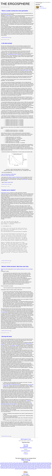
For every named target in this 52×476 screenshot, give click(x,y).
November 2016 (20, 467)
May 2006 (1, 464)
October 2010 (48, 465)
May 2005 (6, 463)
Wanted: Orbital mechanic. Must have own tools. (15, 266)
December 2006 (29, 464)
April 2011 (23, 466)
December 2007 (49, 464)
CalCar (30, 70)
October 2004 (29, 462)
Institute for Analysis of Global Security (15, 177)
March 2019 (25, 468)
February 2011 (15, 466)
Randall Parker (24, 179)
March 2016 (3, 467)
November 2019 (37, 468)
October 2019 (32, 468)
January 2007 (34, 464)
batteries (5, 182)
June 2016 (13, 467)
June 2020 (44, 468)
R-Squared (26, 453)
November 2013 (49, 466)
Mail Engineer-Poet (26, 439)
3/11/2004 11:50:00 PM (4, 260)
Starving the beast (6, 336)
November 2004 (34, 462)
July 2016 (16, 467)
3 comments (8, 184)
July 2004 (17, 462)
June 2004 (14, 462)
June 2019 (28, 468)
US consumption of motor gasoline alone (12, 384)
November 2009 (14, 465)
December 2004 (38, 462)
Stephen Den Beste (4, 269)
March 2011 (19, 466)
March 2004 (10, 462)
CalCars (28, 400)
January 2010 (23, 465)
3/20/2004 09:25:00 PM (4, 37)
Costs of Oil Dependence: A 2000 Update (8, 174)
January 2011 (11, 466)
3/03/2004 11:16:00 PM (4, 330)
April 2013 (45, 466)
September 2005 (20, 463)
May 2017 (33, 467)
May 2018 (6, 468)
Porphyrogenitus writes (5, 192)
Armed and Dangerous (25, 450)
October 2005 (25, 463)
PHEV (12, 182)
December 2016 (25, 467)
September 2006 (16, 464)
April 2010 (26, 465)
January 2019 (21, 468)
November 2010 (2, 466)
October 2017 (45, 467)
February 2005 (47, 462)
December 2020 (48, 468)
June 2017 (36, 467)
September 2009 (5, 465)
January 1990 (2, 462)
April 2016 (6, 467)
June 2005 (9, 463)
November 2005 (29, 463)
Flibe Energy (25, 460)
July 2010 (36, 465)
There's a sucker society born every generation (14, 10)
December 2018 (17, 468)
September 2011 (37, 466)
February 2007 (38, 464)
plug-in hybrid (25, 70)
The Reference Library (26, 447)
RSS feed (25, 474)
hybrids (9, 182)
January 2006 (38, 463)
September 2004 (25, 462)
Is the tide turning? (6, 43)
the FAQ (31, 440)
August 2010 (39, 465)
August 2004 (20, 462)
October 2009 (9, 465)
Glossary (25, 446)
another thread (8, 15)
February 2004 (6, 462)
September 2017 (40, 467)
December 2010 (7, 466)
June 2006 (5, 464)
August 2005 (16, 463)
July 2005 (12, 463)
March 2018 (2, 468)
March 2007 (42, 464)
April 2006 (50, 463)
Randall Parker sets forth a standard (14, 54)
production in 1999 (14, 345)
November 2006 (25, 464)
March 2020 (41, 468)
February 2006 (43, 463)
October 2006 (20, 464)
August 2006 (11, 464)
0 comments (8, 37)
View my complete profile (43, 8)
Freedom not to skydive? (8, 190)
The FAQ (25, 445)
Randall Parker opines (5, 13)
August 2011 (32, 466)
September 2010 (44, 465)
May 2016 (10, 467)
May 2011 (26, 466)
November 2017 (49, 467)
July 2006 (8, 464)
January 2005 (43, 462)
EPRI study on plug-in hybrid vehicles (7, 175)
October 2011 (41, 466)
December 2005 (34, 463)
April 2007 (45, 464)
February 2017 (29, 467)
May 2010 (29, 465)
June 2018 (9, 468)
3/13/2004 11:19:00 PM (4, 184)
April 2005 (3, 463)
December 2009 (19, 465)
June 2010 (33, 465)
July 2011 (29, 466)
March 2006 (46, 463)
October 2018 (12, 468)
